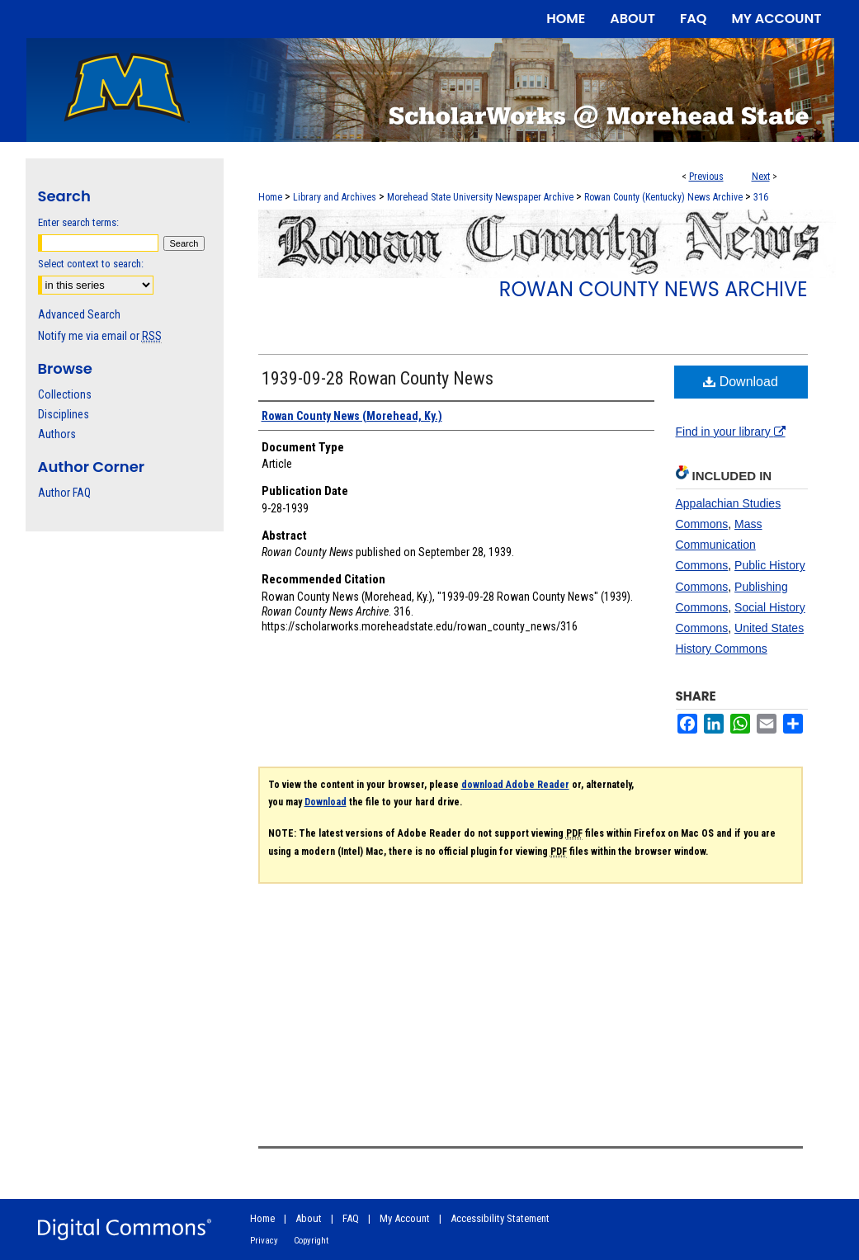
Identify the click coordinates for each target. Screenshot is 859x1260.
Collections (65, 394)
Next (761, 176)
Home (270, 197)
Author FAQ (64, 492)
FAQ (350, 1218)
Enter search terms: (78, 222)
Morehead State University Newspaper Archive (480, 197)
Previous (706, 176)
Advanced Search (79, 314)
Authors (57, 434)
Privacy (264, 1240)
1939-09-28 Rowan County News (377, 378)
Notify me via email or (100, 335)
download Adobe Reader (515, 784)
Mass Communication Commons (719, 544)
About (308, 1218)
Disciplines (63, 414)
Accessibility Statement (500, 1218)
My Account (405, 1218)
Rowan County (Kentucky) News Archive (663, 197)
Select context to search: (91, 263)
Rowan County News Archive (653, 289)
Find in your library (731, 431)
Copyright (311, 1240)
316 (760, 197)
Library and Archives (334, 197)
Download (740, 382)
